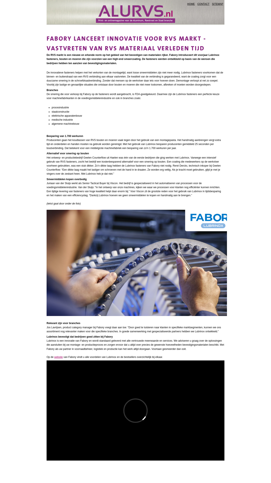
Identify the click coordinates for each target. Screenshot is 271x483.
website (58, 357)
